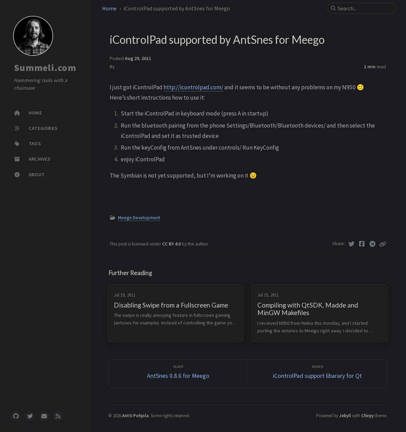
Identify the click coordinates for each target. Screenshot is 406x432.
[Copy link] (382, 244)
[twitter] (30, 416)
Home (109, 8)
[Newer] (317, 373)
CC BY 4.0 (172, 244)
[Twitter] (352, 244)
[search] (364, 8)
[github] (16, 416)
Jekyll (345, 415)
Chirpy (367, 415)
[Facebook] (362, 244)
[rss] (58, 416)
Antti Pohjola (135, 415)
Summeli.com (45, 67)
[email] (44, 416)
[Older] (178, 373)
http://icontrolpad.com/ (193, 87)
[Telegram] (373, 244)
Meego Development (139, 218)
